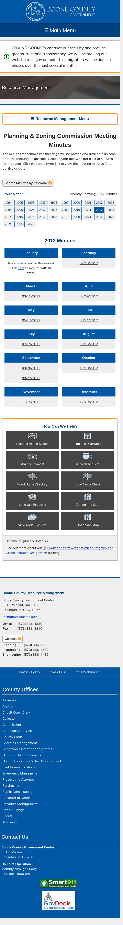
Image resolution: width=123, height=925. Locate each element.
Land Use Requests (32, 505)
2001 (88, 203)
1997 (42, 203)
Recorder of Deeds (16, 798)
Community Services (17, 731)
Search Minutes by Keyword (26, 183)
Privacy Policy (29, 672)
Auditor (8, 706)
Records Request (87, 464)
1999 (65, 203)
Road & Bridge (13, 810)
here (21, 268)
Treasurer (9, 822)
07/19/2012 (22, 345)
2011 (88, 210)
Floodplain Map (88, 525)
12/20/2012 (80, 403)
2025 (19, 224)
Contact (9, 639)
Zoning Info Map (87, 505)
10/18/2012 (80, 369)
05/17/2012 (22, 321)
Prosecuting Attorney (18, 779)
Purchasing (10, 785)
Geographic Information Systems (27, 749)
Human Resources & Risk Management (31, 761)
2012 (99, 210)
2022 (99, 217)
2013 (111, 210)
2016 (31, 217)
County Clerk (12, 737)
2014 (8, 217)
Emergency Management (21, 773)
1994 (8, 203)
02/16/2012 (80, 264)
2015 (19, 217)
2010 (76, 210)
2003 (111, 203)
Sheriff (7, 816)
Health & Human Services (21, 755)
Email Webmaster (87, 672)
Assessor (9, 700)
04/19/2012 (80, 297)
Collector (9, 718)
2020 (76, 217)
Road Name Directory (32, 484)
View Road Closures (32, 525)
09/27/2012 (22, 379)
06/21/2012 (80, 321)
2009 (65, 210)
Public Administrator (18, 792)
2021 (88, 217)
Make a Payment (32, 464)
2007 (42, 210)
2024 (8, 224)
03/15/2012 (22, 297)
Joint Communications (18, 767)
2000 (76, 203)
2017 (42, 217)
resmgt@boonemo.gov (19, 617)
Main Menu (60, 30)
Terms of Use (57, 672)
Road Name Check (88, 484)
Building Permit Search (32, 444)
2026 (31, 224)
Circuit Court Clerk (16, 712)
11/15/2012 (22, 403)
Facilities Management (19, 743)
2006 (31, 210)
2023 (111, 217)
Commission (11, 724)
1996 (31, 203)
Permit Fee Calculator (87, 444)
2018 (54, 217)
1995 (19, 203)
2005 (19, 210)
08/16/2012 (80, 345)
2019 (65, 217)
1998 (54, 203)
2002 (99, 203)
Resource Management (20, 804)
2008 (54, 210)
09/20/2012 (22, 369)
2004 (8, 210)
